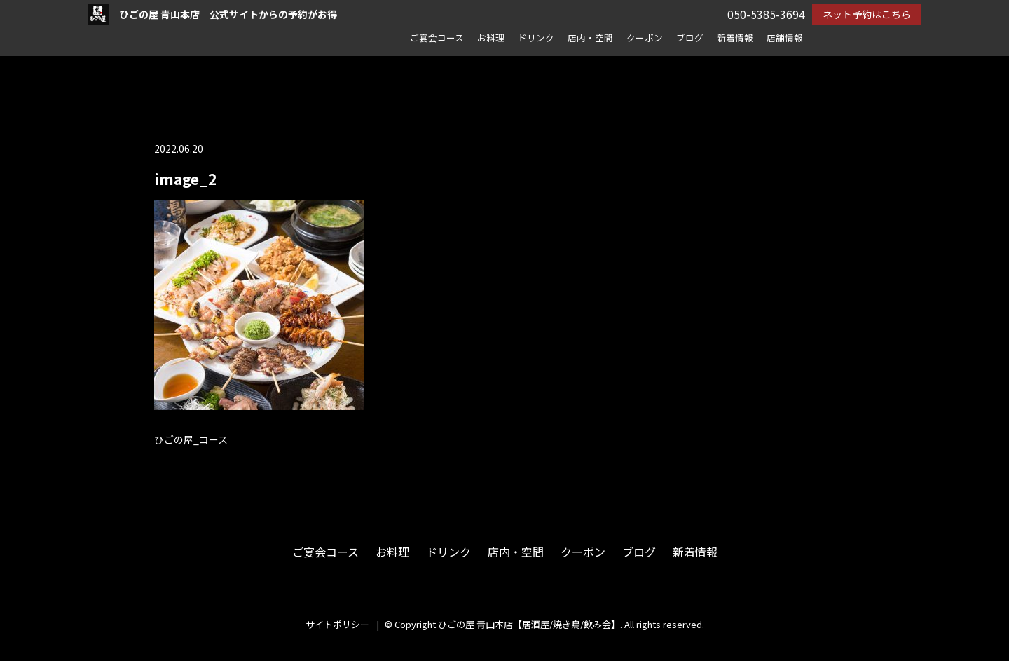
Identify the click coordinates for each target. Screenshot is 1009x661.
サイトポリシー (337, 624)
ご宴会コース (437, 37)
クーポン (644, 37)
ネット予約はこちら (867, 14)
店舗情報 (785, 37)
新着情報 (735, 37)
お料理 (490, 37)
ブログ (689, 37)
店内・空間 (590, 37)
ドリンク (536, 37)
